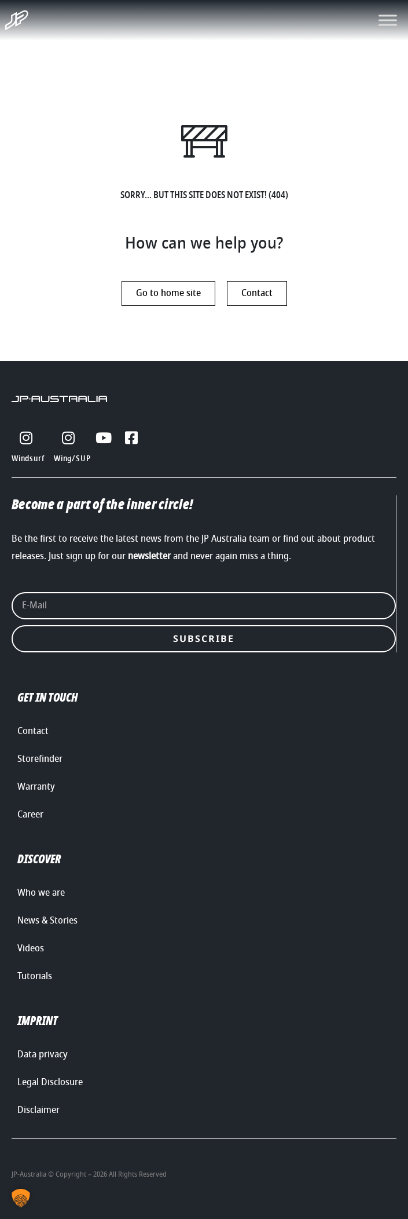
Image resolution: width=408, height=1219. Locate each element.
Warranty (36, 787)
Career (30, 815)
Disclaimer (38, 1110)
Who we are (41, 893)
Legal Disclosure (50, 1082)
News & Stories (47, 921)
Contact (257, 293)
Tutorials (34, 976)
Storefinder (40, 759)
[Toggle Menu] (387, 19)
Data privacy (42, 1054)
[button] (21, 1198)
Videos (30, 948)
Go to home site (168, 293)
